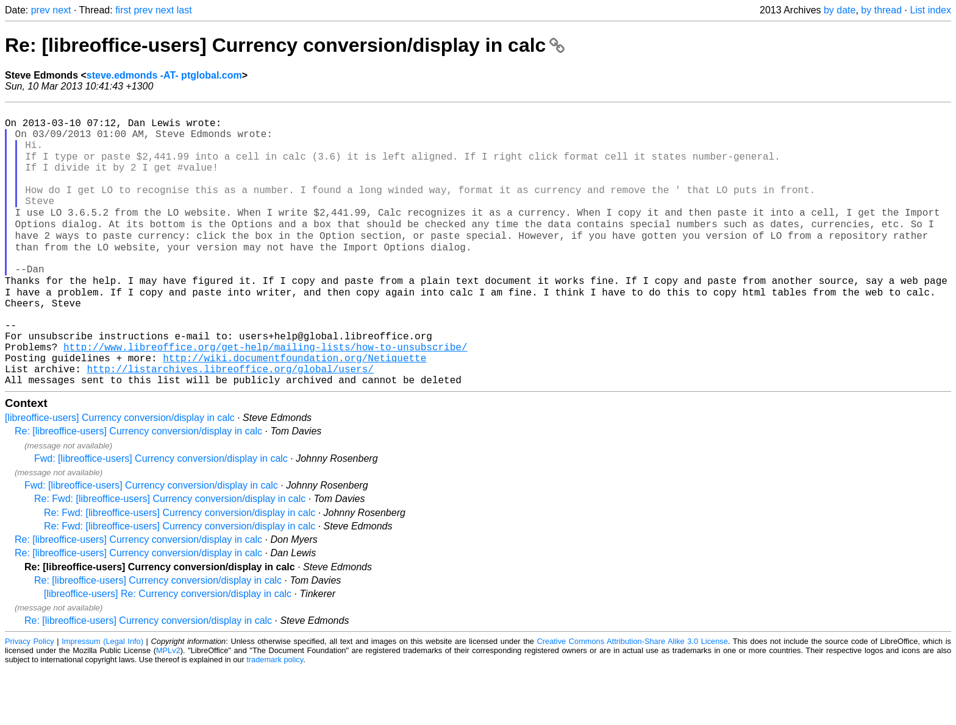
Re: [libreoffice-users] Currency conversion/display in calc (285, 45)
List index (930, 10)
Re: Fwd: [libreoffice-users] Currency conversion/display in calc (169, 555)
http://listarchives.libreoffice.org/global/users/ (230, 422)
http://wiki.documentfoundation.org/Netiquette (294, 409)
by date (839, 10)
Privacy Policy (29, 697)
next (61, 10)
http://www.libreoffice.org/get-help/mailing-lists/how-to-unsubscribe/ (265, 395)
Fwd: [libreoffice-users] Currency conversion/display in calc (161, 514)
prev (40, 10)
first (123, 10)
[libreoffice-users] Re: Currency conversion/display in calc (167, 650)
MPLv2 (168, 706)
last (184, 10)
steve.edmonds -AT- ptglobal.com (164, 75)
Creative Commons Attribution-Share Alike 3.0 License (632, 697)
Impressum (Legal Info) (102, 697)
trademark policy (274, 715)
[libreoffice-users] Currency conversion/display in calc (120, 474)
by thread (881, 10)
